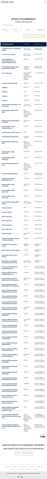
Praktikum (5, 87)
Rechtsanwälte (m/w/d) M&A (10, 173)
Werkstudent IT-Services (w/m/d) (11, 250)
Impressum (21, 473)
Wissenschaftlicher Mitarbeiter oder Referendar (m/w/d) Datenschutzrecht (10, 409)
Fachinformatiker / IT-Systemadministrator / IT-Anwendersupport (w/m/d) (9, 61)
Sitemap (38, 473)
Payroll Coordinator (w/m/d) (9, 83)
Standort (26, 44)
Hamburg (39, 466)
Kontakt (14, 473)
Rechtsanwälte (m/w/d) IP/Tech (10, 136)
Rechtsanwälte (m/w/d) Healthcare (11, 132)
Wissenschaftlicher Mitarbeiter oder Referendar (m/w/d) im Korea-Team (11, 426)
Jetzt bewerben (24, 453)
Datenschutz (30, 473)
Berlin (15, 466)
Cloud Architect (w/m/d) (8, 54)
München (13, 469)
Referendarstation (7, 208)
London (35, 469)
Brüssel (28, 469)
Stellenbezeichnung (7, 44)
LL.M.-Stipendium (7, 73)
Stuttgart (21, 469)
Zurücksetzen (29, 36)
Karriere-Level (39, 44)
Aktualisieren (40, 36)
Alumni (8, 473)
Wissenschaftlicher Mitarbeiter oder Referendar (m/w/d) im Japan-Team (11, 416)
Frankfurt (31, 466)
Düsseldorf (22, 466)
